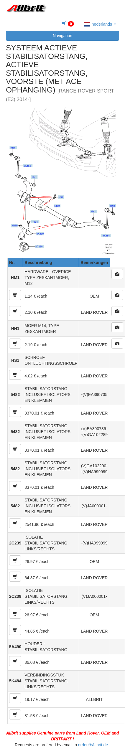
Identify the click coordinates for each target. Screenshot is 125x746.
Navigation (62, 35)
